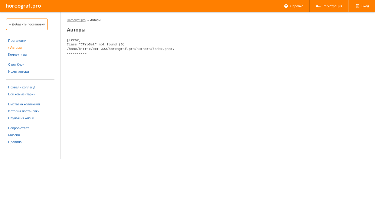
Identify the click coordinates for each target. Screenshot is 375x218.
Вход (362, 6)
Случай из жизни (21, 118)
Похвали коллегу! (21, 87)
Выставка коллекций (24, 104)
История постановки (23, 111)
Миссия (14, 135)
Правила (15, 142)
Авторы (15, 47)
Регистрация (329, 6)
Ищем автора (18, 71)
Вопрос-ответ (18, 128)
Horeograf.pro (76, 20)
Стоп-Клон (16, 64)
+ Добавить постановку (27, 24)
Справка (293, 6)
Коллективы (17, 54)
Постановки (17, 40)
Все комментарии (21, 94)
